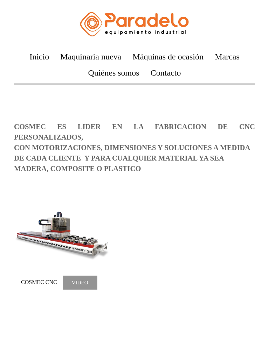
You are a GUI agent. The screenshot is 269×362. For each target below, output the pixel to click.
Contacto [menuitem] (166, 72)
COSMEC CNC (39, 282)
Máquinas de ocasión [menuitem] (168, 56)
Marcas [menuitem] (227, 56)
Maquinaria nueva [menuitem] (90, 56)
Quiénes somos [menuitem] (113, 72)
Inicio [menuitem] (39, 56)
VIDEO (79, 282)
